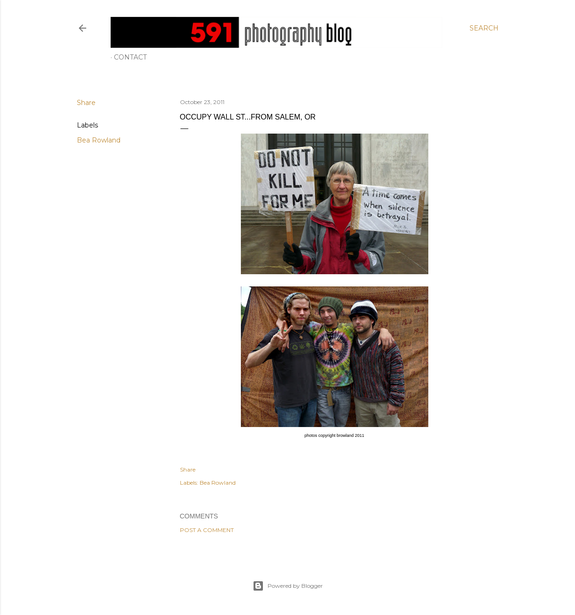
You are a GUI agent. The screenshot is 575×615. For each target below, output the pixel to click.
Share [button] (86, 102)
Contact (130, 57)
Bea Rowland (98, 140)
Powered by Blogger (288, 586)
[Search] (484, 28)
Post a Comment (207, 529)
